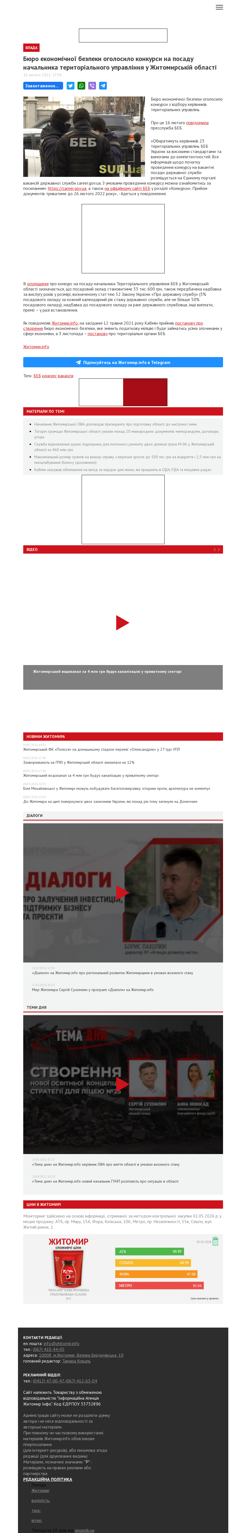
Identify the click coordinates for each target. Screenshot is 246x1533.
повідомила (197, 122)
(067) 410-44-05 (48, 1349)
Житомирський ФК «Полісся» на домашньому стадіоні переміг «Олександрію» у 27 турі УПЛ (101, 749)
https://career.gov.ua (67, 188)
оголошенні (38, 283)
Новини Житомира (46, 736)
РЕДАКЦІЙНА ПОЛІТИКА (47, 1479)
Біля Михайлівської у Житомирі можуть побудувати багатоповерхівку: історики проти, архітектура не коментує (116, 788)
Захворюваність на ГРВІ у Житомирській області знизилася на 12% (78, 762)
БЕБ (37, 375)
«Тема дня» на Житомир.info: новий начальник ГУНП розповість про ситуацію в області (105, 1181)
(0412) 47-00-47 (48, 1381)
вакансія (65, 375)
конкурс (49, 375)
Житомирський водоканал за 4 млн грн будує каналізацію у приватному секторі (91, 775)
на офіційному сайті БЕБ (127, 188)
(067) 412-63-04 (81, 1381)
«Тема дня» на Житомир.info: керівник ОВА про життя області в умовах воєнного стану (106, 1164)
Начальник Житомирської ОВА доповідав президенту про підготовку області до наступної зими (115, 424)
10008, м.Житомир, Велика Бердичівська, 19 (81, 1355)
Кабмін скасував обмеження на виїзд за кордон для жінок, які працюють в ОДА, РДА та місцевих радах (122, 469)
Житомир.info (65, 323)
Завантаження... (41, 85)
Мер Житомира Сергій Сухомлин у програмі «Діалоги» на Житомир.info (93, 989)
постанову (98, 333)
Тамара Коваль (76, 1361)
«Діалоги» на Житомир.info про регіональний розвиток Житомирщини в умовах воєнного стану (112, 972)
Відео (32, 549)
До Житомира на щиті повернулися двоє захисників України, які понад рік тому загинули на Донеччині (110, 801)
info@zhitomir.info (61, 1343)
